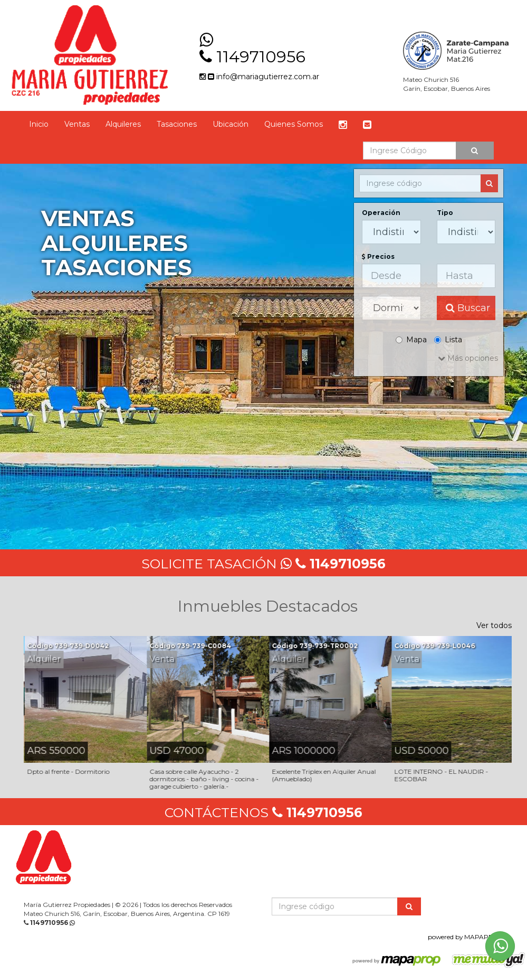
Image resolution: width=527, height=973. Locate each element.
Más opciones (468, 358)
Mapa (411, 339)
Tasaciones (177, 124)
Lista (448, 339)
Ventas (77, 124)
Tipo (445, 213)
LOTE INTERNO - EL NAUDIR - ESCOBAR (441, 775)
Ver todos (494, 625)
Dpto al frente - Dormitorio (68, 771)
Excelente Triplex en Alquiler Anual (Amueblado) (324, 775)
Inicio (39, 124)
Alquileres (123, 124)
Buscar (468, 308)
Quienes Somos (293, 124)
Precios (378, 256)
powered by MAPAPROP (466, 937)
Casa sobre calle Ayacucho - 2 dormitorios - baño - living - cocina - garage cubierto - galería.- (204, 779)
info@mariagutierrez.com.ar (263, 76)
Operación (381, 213)
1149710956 (260, 57)
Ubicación (230, 124)
